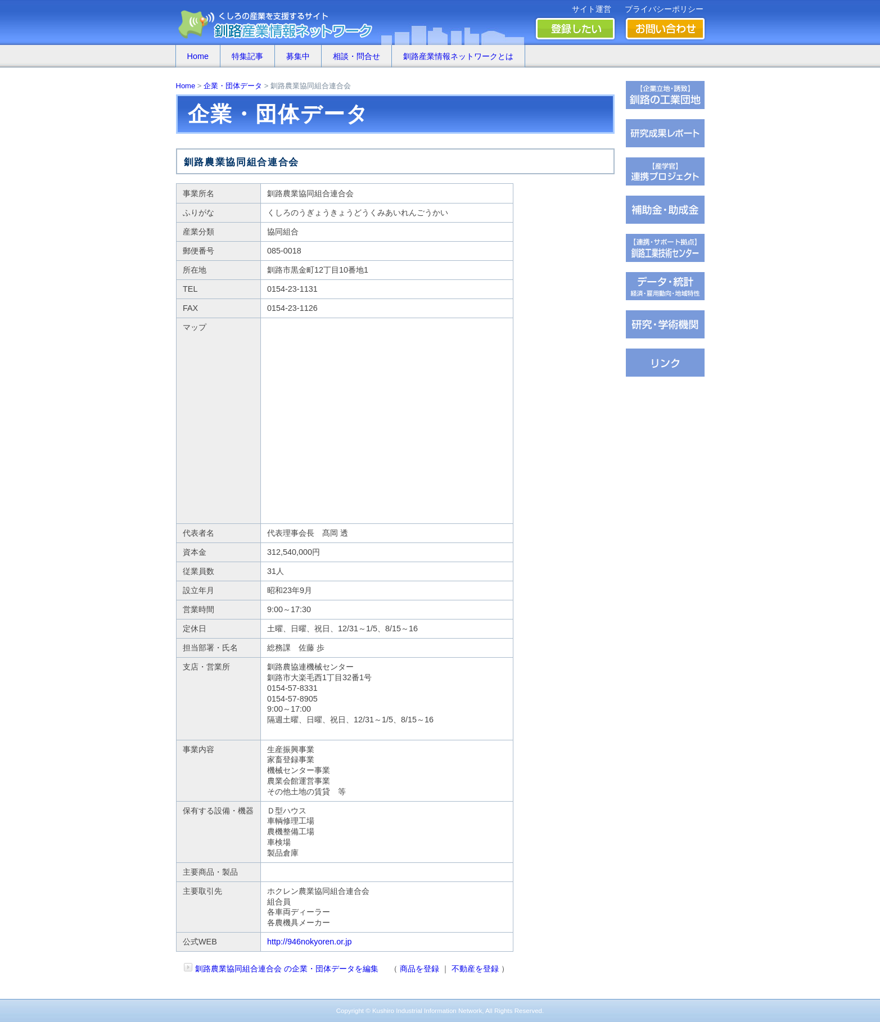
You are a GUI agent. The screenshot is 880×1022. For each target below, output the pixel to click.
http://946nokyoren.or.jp (309, 941)
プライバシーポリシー (664, 8)
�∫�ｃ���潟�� (665, 363)
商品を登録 (419, 968)
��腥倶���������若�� (665, 133)
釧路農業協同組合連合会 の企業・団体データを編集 (286, 968)
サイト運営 (591, 8)
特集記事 (247, 56)
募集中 (298, 56)
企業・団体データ (233, 86)
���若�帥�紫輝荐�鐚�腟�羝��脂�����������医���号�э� (665, 286)
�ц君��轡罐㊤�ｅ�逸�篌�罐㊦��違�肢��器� (665, 95)
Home (198, 56)
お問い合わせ (665, 29)
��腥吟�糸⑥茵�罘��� (665, 324)
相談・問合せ (356, 56)
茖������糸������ (665, 210)
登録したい (575, 29)
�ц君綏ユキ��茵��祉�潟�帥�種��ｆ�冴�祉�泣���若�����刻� (665, 248)
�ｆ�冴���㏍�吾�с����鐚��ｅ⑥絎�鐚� (665, 171)
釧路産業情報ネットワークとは (458, 56)
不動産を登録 (475, 968)
